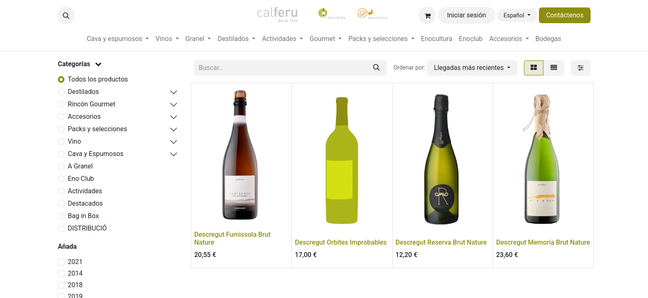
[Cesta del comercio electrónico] (427, 15)
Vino (74, 141)
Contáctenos (565, 15)
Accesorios (84, 116)
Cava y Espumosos (96, 154)
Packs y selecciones (97, 129)
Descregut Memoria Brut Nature (543, 242)
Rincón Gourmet (91, 104)
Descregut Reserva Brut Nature (441, 242)
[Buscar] (376, 68)
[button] (66, 15)
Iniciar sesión (466, 15)
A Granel (80, 166)
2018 (75, 285)
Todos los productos (98, 79)
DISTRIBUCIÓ (87, 228)
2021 (75, 262)
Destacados (85, 203)
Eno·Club (81, 179)
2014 (75, 273)
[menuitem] (117, 39)
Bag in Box (83, 216)
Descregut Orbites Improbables (341, 242)
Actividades (85, 191)
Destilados (83, 92)
